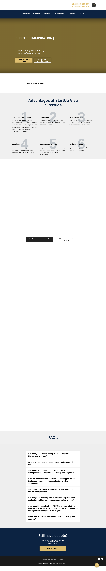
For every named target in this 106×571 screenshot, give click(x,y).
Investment (36, 13)
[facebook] (99, 559)
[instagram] (102, 559)
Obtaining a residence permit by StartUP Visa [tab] (66, 239)
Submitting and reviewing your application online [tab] (39, 239)
